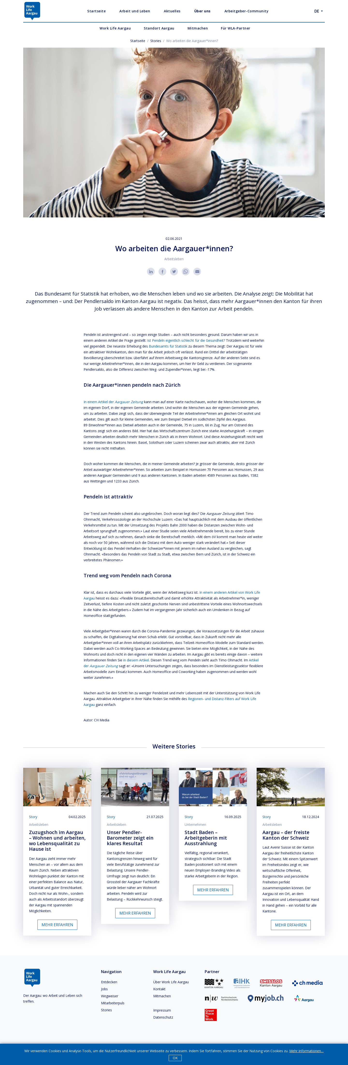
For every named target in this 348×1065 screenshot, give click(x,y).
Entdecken (109, 982)
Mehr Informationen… (306, 1051)
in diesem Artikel (136, 660)
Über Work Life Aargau (171, 982)
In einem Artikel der (113, 401)
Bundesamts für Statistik (168, 346)
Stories (155, 40)
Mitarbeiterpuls (112, 1003)
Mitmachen (162, 996)
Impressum (162, 1010)
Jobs (104, 989)
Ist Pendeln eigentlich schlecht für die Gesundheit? (186, 340)
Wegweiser (109, 996)
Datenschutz (163, 1017)
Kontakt (159, 989)
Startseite (137, 40)
